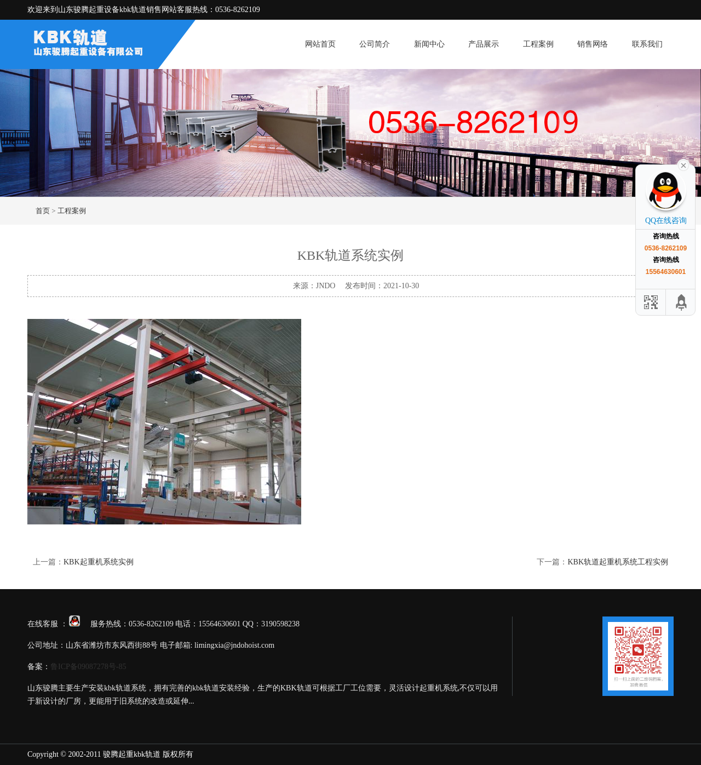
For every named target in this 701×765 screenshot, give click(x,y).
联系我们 (647, 44)
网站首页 (320, 44)
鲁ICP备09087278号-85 (88, 667)
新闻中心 (429, 44)
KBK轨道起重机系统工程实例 (617, 562)
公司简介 (374, 44)
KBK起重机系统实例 (99, 562)
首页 (43, 211)
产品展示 (483, 44)
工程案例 (538, 44)
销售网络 (592, 44)
